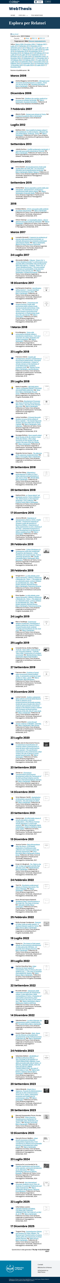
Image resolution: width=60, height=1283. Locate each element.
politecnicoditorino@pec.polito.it (26, 1280)
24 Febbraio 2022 (16, 60)
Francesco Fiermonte (33, 244)
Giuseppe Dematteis (38, 84)
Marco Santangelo (22, 86)
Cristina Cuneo (20, 502)
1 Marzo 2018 (26, 49)
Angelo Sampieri (21, 584)
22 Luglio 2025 (39, 65)
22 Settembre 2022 (25, 62)
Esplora (22, 15)
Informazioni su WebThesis (43, 1271)
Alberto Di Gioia (21, 244)
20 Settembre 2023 (27, 63)
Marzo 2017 (31, 48)
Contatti (40, 1264)
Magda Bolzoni (34, 868)
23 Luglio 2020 (26, 56)
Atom (26, 38)
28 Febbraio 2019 (40, 53)
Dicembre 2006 (30, 44)
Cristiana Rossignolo (22, 116)
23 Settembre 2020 (39, 56)
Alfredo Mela (35, 478)
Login (39, 2)
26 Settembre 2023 (41, 63)
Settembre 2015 (16, 48)
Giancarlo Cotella (23, 905)
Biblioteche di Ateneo (45, 1267)
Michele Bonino (32, 584)
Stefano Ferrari (34, 367)
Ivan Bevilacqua (33, 369)
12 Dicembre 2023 (17, 65)
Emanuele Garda (29, 193)
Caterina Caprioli (26, 1072)
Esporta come (15, 36)
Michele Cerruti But (30, 1122)
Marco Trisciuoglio (22, 457)
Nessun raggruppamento (37, 41)
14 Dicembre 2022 (39, 62)
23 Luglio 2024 (28, 65)
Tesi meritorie (37, 15)
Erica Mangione (21, 1191)
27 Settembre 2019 (36, 55)
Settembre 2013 (24, 46)
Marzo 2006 (19, 44)
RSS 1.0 (33, 38)
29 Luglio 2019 (24, 55)
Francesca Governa (34, 586)
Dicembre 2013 (36, 46)
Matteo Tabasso (33, 172)
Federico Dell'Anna (31, 827)
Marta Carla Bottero (29, 1001)
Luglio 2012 (14, 46)
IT (48, 1)
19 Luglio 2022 (40, 60)
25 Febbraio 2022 (28, 60)
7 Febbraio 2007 (41, 44)
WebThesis (20, 8)
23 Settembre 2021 (28, 58)
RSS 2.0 (41, 38)
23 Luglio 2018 (37, 49)
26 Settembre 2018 (21, 51)
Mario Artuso (20, 928)
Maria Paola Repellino (31, 657)
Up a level (14, 34)
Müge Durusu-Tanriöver (31, 1189)
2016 (24, 48)
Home (13, 15)
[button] (17, 38)
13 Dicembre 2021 (42, 58)
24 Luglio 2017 (41, 48)
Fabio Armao (35, 725)
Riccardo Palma (23, 1024)
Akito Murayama (29, 679)
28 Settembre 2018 (35, 51)
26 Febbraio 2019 (27, 53)
